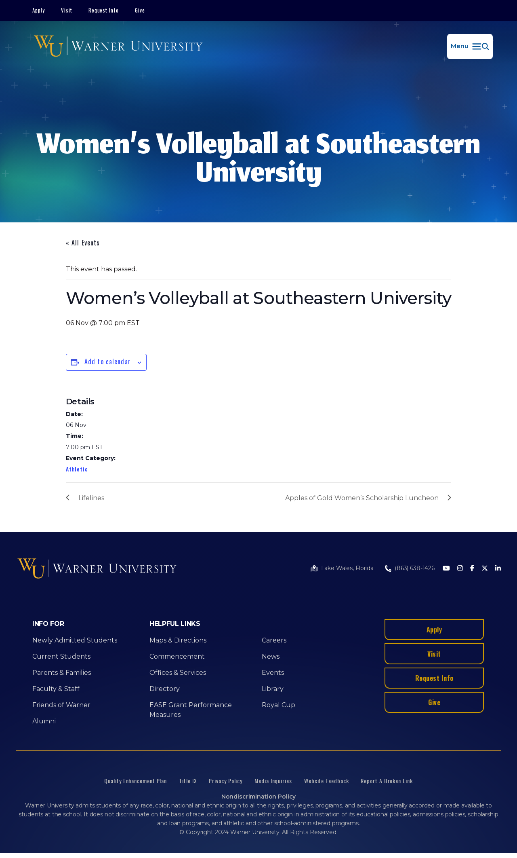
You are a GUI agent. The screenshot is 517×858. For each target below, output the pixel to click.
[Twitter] (484, 568)
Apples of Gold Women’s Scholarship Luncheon (362, 498)
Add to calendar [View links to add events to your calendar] (107, 361)
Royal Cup (278, 705)
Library (273, 689)
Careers (274, 640)
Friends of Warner (61, 705)
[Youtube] (446, 568)
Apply (38, 10)
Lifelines (91, 498)
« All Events (83, 242)
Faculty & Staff (56, 689)
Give (140, 10)
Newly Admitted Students (74, 640)
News (271, 656)
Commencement (177, 656)
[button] (470, 46)
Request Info (103, 10)
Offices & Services (177, 672)
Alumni (44, 721)
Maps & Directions (177, 640)
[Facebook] (472, 568)
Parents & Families (61, 672)
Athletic (77, 469)
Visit (66, 10)
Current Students (61, 656)
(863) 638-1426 (415, 568)
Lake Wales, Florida (347, 568)
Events (273, 672)
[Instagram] (460, 568)
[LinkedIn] (498, 568)
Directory (164, 689)
